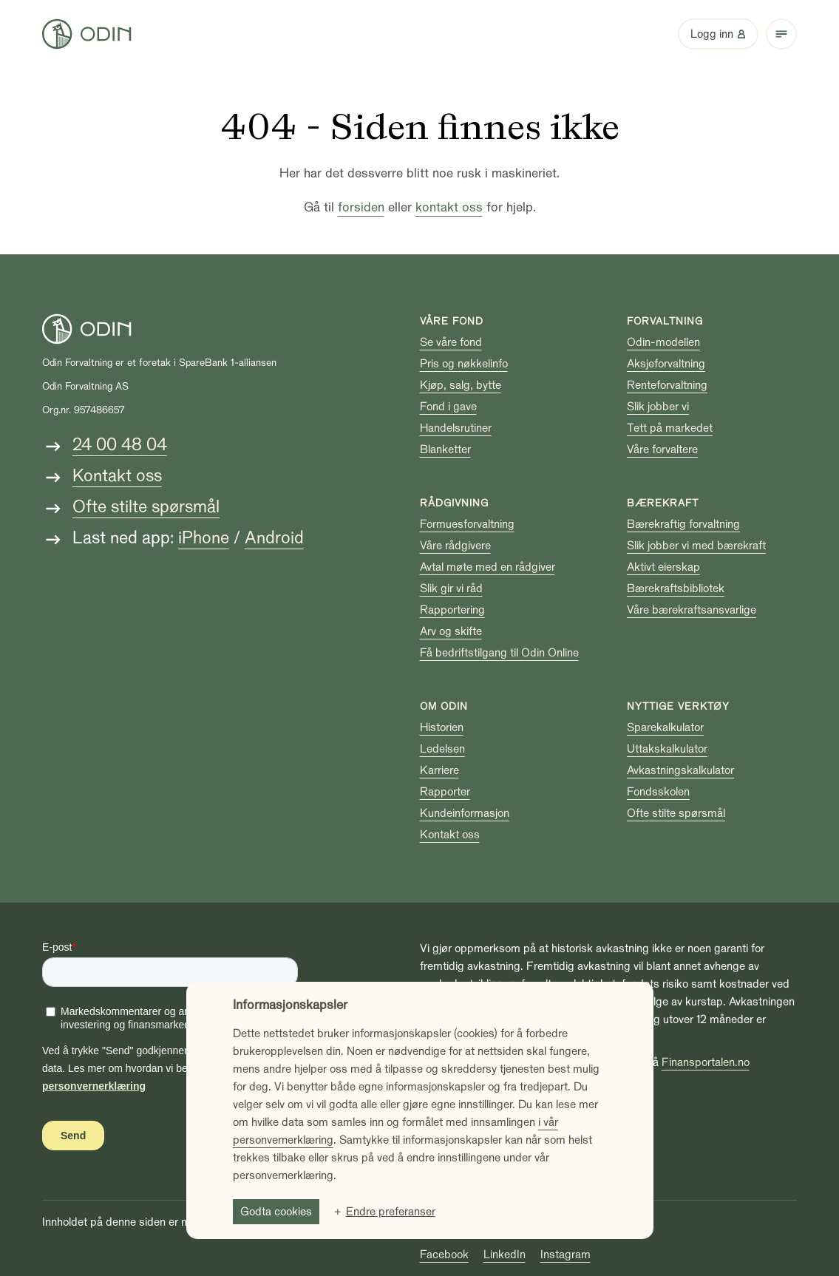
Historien (441, 727)
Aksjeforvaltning (666, 363)
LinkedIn (504, 1254)
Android (274, 538)
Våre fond (451, 321)
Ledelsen (442, 748)
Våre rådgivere (455, 545)
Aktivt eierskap (663, 567)
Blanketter (445, 449)
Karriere (439, 770)
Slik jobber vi (658, 406)
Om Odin (444, 706)
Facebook (444, 1254)
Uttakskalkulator (667, 748)
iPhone (203, 538)
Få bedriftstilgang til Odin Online (499, 652)
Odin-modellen (663, 342)
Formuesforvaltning (467, 524)
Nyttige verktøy (678, 706)
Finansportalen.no (706, 1062)
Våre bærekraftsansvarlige (691, 610)
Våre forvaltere (662, 449)
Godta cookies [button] (276, 1211)
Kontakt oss (117, 475)
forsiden (361, 207)
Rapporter (445, 791)
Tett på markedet (670, 428)
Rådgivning (454, 503)
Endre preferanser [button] (390, 1211)
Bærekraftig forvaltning (683, 524)
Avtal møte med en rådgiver (487, 567)
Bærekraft (663, 503)
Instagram (565, 1254)
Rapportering (452, 610)
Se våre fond (451, 342)
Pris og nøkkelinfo (464, 363)
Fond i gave (448, 406)
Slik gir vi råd (451, 588)
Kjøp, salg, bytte (460, 385)
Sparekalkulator (665, 727)
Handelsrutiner (456, 428)
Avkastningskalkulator (680, 770)
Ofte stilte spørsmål (146, 506)
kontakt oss (449, 207)
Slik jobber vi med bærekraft (696, 545)
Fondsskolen (658, 791)
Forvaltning (665, 321)
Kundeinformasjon (464, 813)
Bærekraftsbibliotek (675, 588)
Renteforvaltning (667, 385)
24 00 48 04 (119, 444)
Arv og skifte (451, 631)
